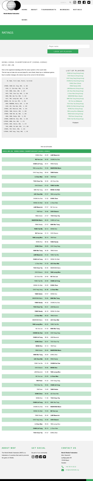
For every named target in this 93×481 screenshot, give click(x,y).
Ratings (77, 9)
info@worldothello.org (70, 465)
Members (65, 9)
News (25, 20)
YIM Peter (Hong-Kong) (75, 111)
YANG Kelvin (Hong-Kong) (75, 109)
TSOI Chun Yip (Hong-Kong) (75, 98)
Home (24, 9)
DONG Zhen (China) (75, 78)
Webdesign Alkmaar (13, 477)
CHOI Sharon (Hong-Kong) (75, 71)
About (34, 9)
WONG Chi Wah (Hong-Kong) (75, 101)
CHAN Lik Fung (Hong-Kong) (75, 68)
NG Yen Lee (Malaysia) (75, 96)
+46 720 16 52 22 (68, 462)
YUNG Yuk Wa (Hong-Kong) (75, 114)
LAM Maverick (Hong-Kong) (75, 83)
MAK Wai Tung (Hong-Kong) (75, 93)
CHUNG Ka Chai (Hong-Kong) (75, 76)
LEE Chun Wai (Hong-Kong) (75, 86)
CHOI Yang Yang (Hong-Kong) (75, 73)
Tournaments (48, 9)
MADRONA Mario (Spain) (75, 91)
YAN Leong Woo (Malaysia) (75, 106)
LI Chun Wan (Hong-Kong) (75, 88)
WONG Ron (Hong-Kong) (75, 104)
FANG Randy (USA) (75, 81)
